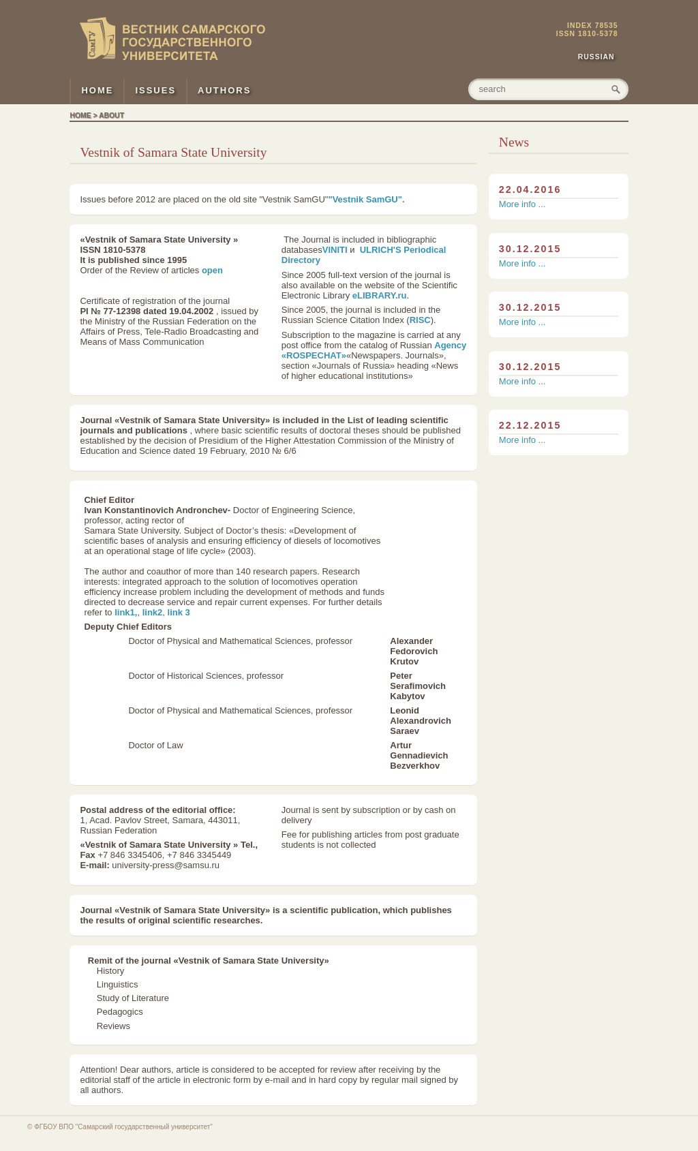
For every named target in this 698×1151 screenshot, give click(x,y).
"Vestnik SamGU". (366, 199)
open (212, 270)
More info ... (522, 204)
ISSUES (155, 90)
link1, (126, 612)
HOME (97, 90)
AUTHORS (224, 90)
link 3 (179, 612)
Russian (596, 57)
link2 (152, 612)
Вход (616, 5)
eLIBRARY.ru (379, 295)
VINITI (335, 250)
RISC (420, 320)
